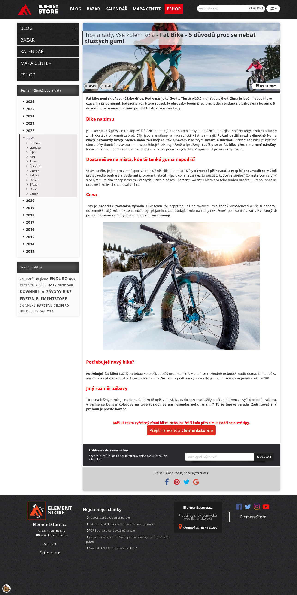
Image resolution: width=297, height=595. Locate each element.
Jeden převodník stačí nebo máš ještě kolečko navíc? (120, 524)
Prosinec (35, 143)
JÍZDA (44, 279)
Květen (34, 175)
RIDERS (40, 285)
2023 (30, 123)
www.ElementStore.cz (198, 518)
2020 (30, 200)
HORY (91, 86)
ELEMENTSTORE (51, 298)
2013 (30, 251)
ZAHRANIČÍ (27, 279)
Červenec (36, 166)
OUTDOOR (65, 285)
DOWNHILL (30, 291)
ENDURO (59, 278)
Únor (33, 189)
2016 (30, 229)
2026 (30, 101)
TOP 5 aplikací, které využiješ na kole (110, 530)
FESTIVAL (39, 311)
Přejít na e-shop (181, 430)
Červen (34, 171)
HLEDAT (256, 8)
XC (43, 292)
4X (37, 279)
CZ (273, 8)
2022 (30, 130)
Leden (34, 194)
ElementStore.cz (50, 524)
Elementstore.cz (198, 507)
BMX (72, 279)
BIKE (107, 86)
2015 (30, 236)
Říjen (33, 152)
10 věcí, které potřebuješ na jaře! (108, 518)
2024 (30, 116)
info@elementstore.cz (53, 535)
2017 (30, 222)
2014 (30, 244)
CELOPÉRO (61, 305)
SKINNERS (28, 305)
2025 (30, 109)
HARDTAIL (44, 305)
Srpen (33, 161)
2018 (30, 215)
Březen (34, 184)
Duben (34, 180)
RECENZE (27, 285)
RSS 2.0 (50, 544)
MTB (50, 311)
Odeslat (264, 456)
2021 (31, 137)
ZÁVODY (53, 291)
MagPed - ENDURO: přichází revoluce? (111, 548)
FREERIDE (26, 311)
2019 (30, 207)
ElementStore (253, 517)
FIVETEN (27, 298)
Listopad (35, 148)
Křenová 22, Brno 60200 (200, 528)
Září (32, 157)
